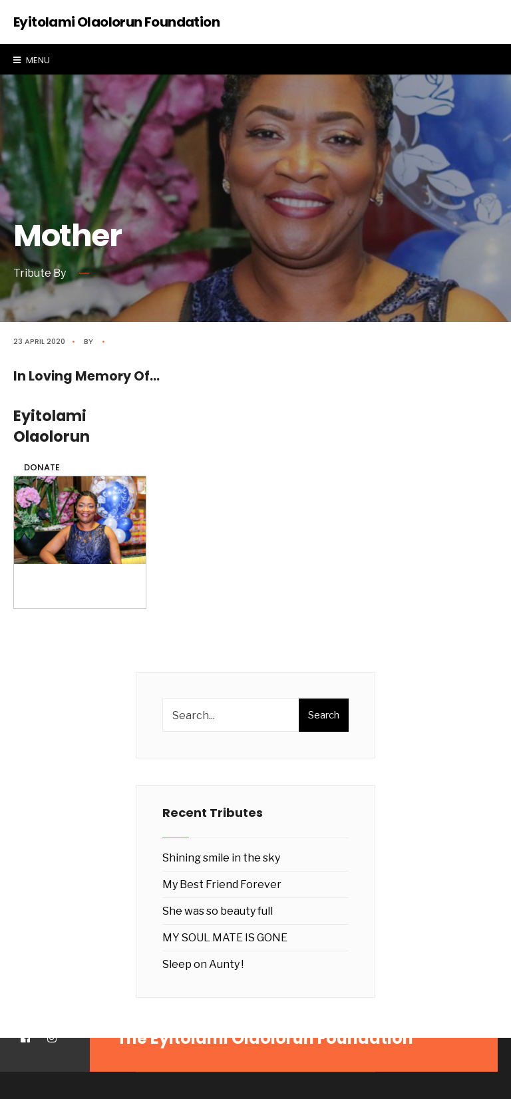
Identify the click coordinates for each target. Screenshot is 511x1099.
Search (323, 715)
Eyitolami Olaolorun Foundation (116, 22)
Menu (31, 60)
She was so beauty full (217, 911)
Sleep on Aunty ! (203, 964)
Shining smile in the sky (221, 858)
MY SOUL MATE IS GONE (224, 937)
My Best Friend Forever (221, 884)
